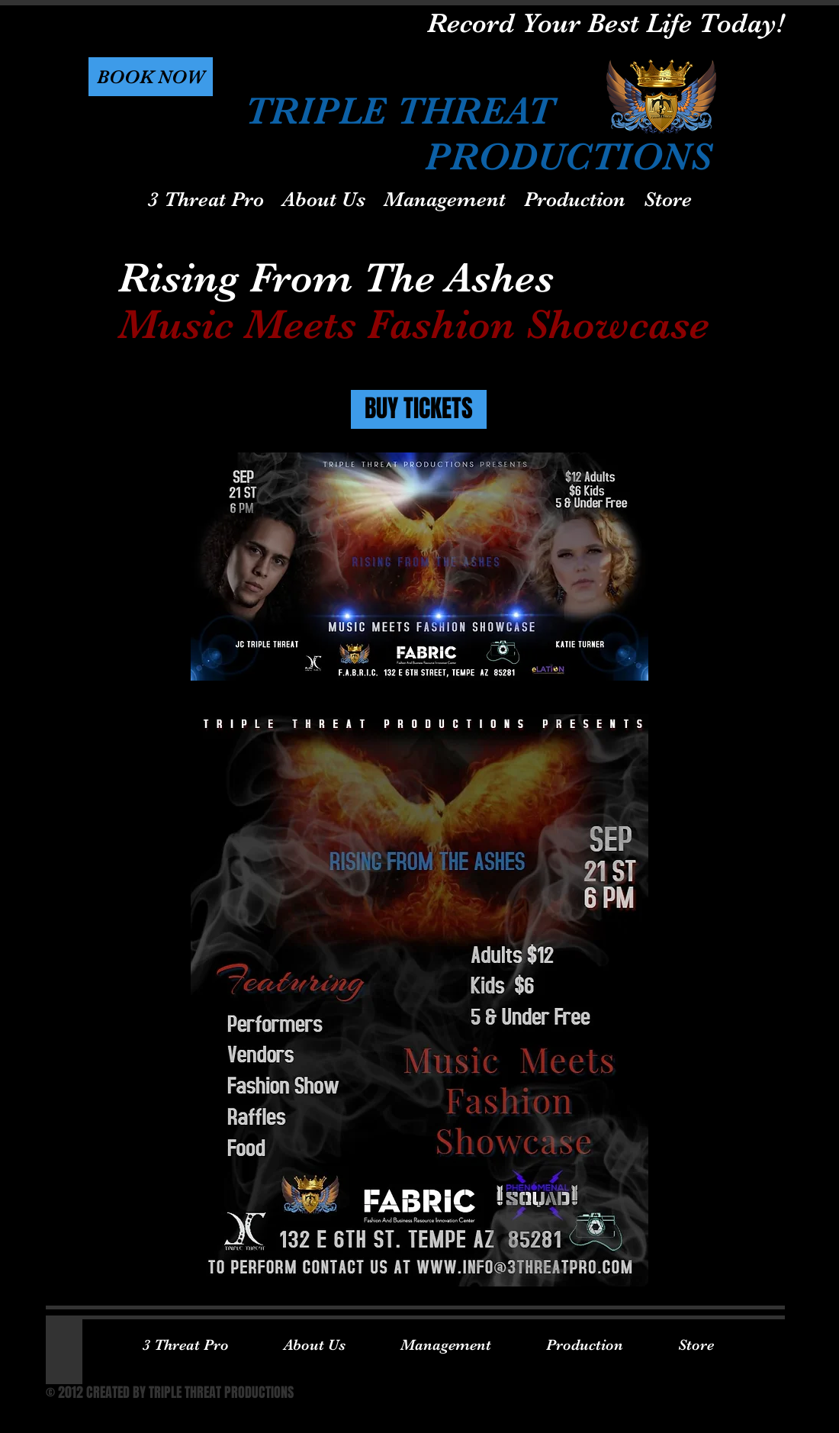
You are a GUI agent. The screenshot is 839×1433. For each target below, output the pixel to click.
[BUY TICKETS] (419, 409)
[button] (150, 77)
